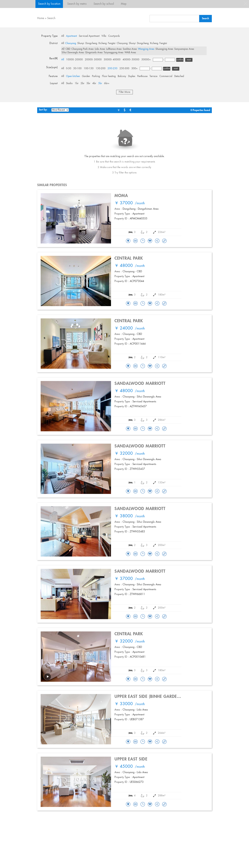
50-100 (77, 68)
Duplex (131, 76)
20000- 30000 (93, 59)
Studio (69, 83)
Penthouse (142, 76)
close (245, 3)
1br (77, 83)
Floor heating (109, 76)
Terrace (153, 76)
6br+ (106, 83)
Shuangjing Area (164, 49)
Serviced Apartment (89, 36)
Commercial (165, 76)
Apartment (71, 36)
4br (94, 83)
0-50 (68, 68)
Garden (86, 76)
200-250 (112, 68)
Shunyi (80, 43)
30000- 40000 (112, 59)
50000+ (146, 59)
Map (123, 3)
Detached (179, 76)
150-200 (100, 68)
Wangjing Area (146, 49)
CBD (68, 49)
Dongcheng (91, 43)
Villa (104, 36)
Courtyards (114, 36)
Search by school (104, 3)
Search (51, 18)
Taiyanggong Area (113, 52)
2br (82, 83)
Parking (96, 76)
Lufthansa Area (114, 49)
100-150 (89, 68)
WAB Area (130, 52)
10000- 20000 (74, 59)
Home (40, 18)
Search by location (49, 3)
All (62, 36)
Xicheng (102, 43)
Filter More (124, 92)
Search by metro (77, 3)
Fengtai (112, 43)
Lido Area (100, 49)
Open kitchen (73, 76)
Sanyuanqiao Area (184, 49)
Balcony (122, 76)
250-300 (124, 68)
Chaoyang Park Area (82, 49)
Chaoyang (70, 43)
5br (100, 83)
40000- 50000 (131, 59)
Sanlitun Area (130, 49)
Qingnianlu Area (94, 52)
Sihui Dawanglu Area (73, 52)
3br (88, 83)
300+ (134, 68)
